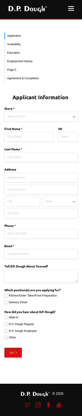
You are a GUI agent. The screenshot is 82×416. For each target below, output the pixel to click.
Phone (16, 226)
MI (60, 129)
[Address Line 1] (41, 177)
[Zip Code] (41, 213)
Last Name (19, 149)
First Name (19, 129)
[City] (22, 201)
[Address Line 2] (41, 189)
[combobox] (41, 116)
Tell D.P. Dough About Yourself (26, 266)
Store (15, 108)
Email (15, 246)
